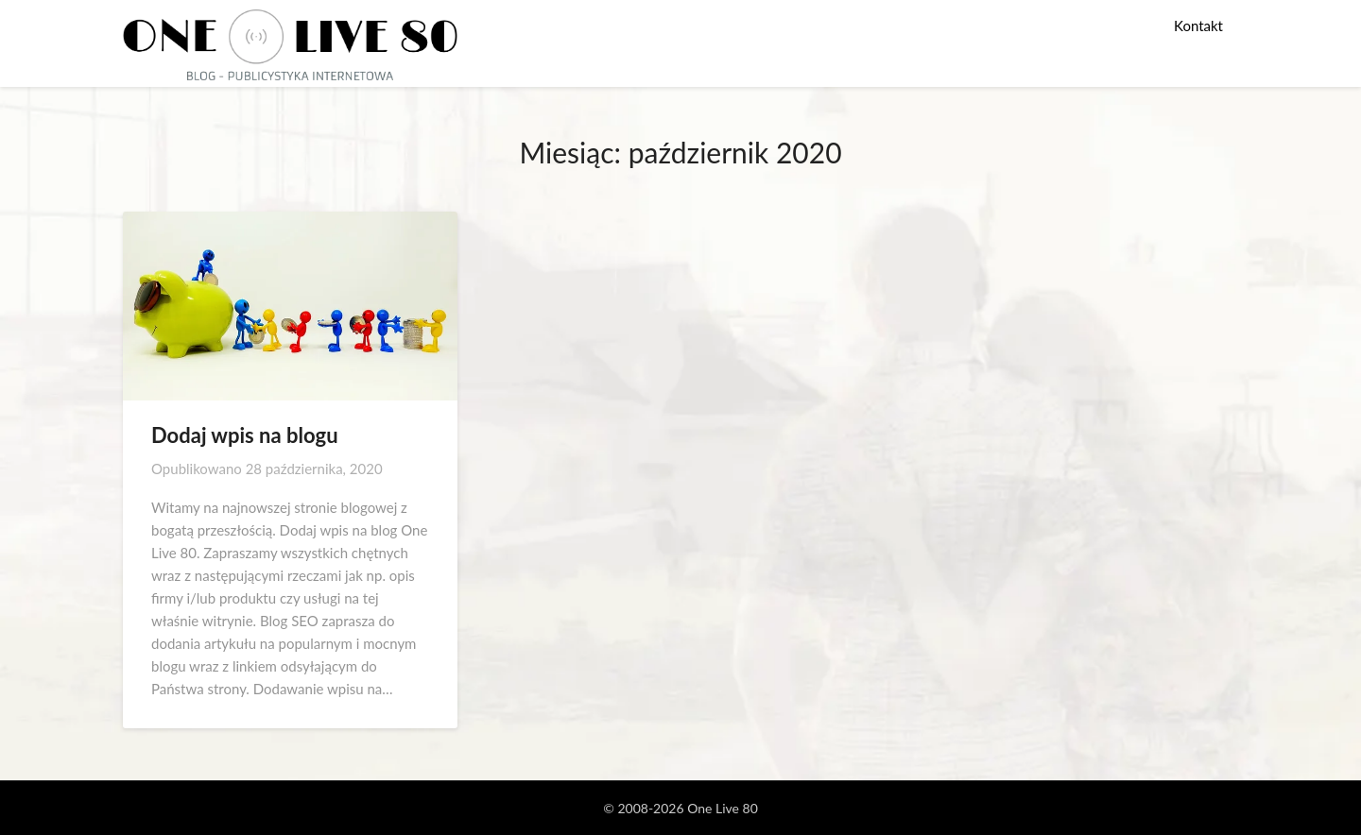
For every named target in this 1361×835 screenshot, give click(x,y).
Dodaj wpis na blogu (244, 435)
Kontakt (1198, 25)
